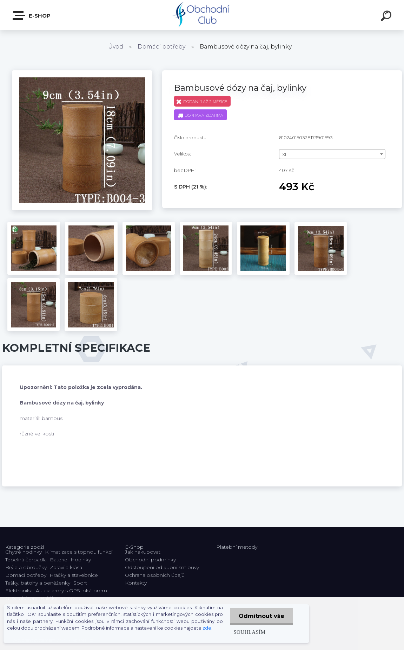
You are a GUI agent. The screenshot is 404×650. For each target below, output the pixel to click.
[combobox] (332, 154)
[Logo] (202, 14)
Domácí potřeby (161, 46)
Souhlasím (249, 632)
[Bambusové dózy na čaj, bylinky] (82, 73)
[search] (387, 17)
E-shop (32, 15)
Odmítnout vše (261, 616)
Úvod (115, 46)
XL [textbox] (284, 154)
